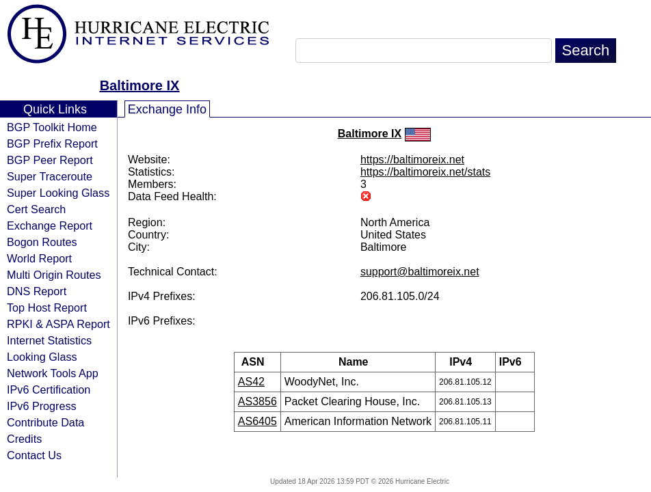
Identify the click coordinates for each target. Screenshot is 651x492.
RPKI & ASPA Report (58, 324)
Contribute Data (45, 422)
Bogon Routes (42, 242)
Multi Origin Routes (54, 275)
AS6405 (257, 421)
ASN (257, 362)
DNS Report (36, 291)
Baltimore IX (140, 85)
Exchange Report (49, 225)
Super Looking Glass (58, 193)
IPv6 (515, 362)
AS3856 (257, 401)
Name (357, 362)
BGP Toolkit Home (52, 127)
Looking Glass (42, 357)
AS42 (251, 381)
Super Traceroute (49, 176)
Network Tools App (52, 373)
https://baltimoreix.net (412, 159)
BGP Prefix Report (52, 143)
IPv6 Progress (42, 406)
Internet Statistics (49, 340)
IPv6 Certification (48, 389)
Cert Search (36, 209)
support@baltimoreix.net (419, 271)
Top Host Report (47, 307)
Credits (24, 439)
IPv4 (465, 362)
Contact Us (34, 455)
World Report (39, 258)
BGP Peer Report (50, 160)
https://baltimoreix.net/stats (425, 172)
